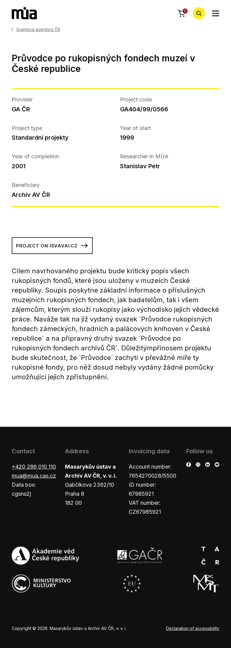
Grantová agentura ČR (38, 29)
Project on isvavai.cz (52, 246)
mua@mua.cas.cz (34, 476)
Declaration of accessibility (192, 628)
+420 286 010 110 (34, 467)
